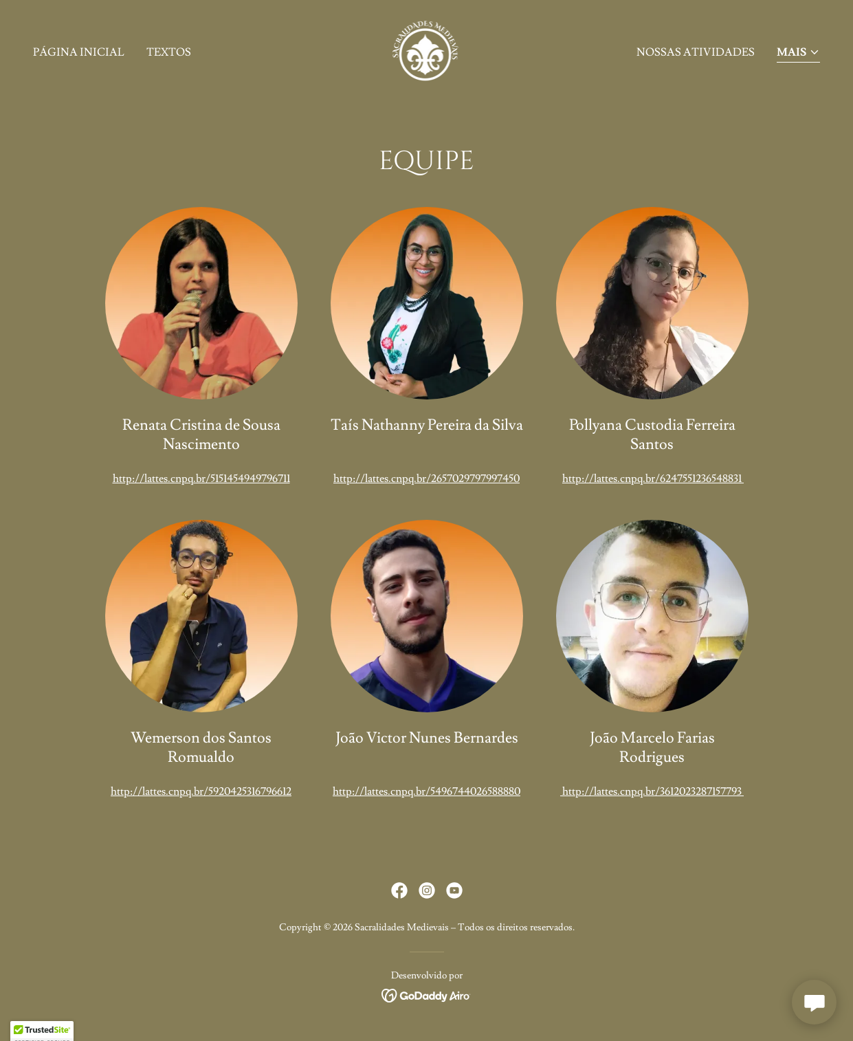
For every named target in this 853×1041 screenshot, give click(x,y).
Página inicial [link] (78, 52)
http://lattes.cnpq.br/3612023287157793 (652, 791)
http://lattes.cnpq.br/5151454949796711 (201, 478)
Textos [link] (168, 52)
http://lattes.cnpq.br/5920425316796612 (201, 791)
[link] (427, 49)
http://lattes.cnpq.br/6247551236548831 (653, 478)
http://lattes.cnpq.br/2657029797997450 (426, 478)
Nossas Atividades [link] (695, 52)
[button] (798, 53)
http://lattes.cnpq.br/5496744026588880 (426, 791)
